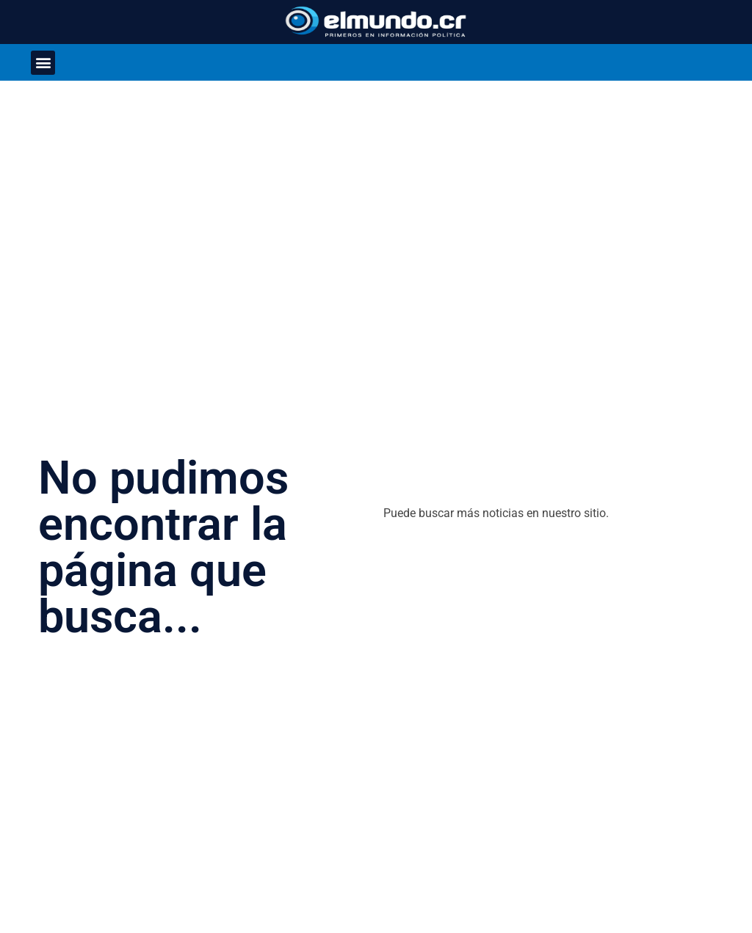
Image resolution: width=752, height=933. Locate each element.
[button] (43, 63)
